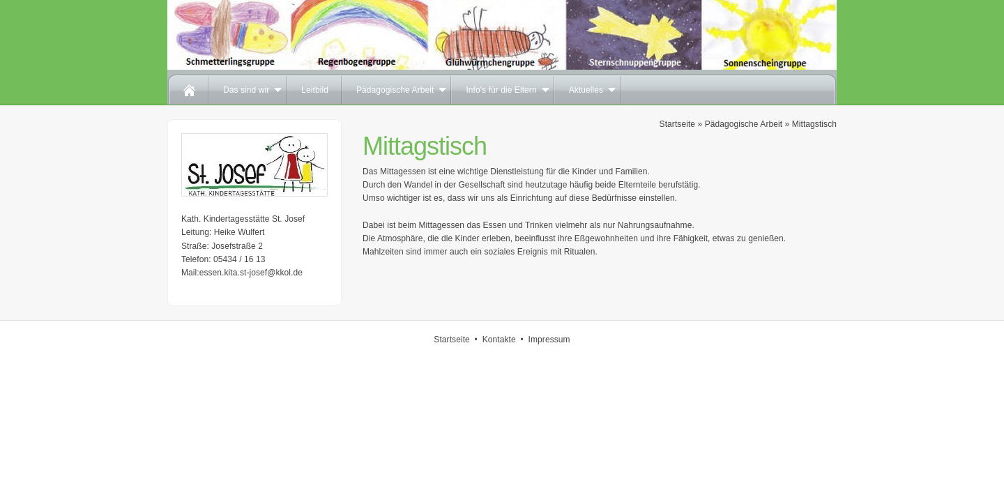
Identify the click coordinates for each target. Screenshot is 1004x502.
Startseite (677, 124)
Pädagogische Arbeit (395, 90)
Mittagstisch (814, 124)
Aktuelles (586, 90)
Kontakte (499, 339)
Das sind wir (246, 90)
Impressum (549, 339)
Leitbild (314, 90)
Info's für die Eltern (501, 90)
